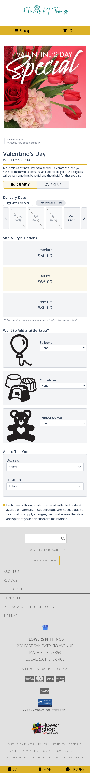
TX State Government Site (61, 751)
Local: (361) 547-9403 (45, 659)
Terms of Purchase (46, 757)
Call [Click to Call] (14, 769)
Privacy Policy (17, 757)
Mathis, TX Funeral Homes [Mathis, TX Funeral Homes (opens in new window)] (27, 744)
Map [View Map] (45, 769)
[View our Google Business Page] (45, 629)
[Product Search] (46, 538)
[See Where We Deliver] (45, 560)
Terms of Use (74, 757)
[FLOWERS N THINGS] (45, 20)
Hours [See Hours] (75, 769)
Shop (22, 30)
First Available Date (51, 203)
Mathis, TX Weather (23, 751)
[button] (45, 703)
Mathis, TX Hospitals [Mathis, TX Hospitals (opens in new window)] (66, 744)
